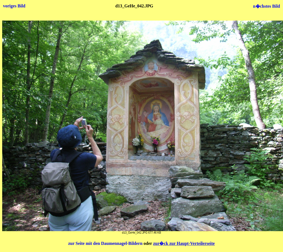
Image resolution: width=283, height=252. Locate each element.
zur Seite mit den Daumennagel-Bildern (106, 243)
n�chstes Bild (266, 6)
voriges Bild (14, 6)
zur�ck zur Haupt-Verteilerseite (184, 243)
